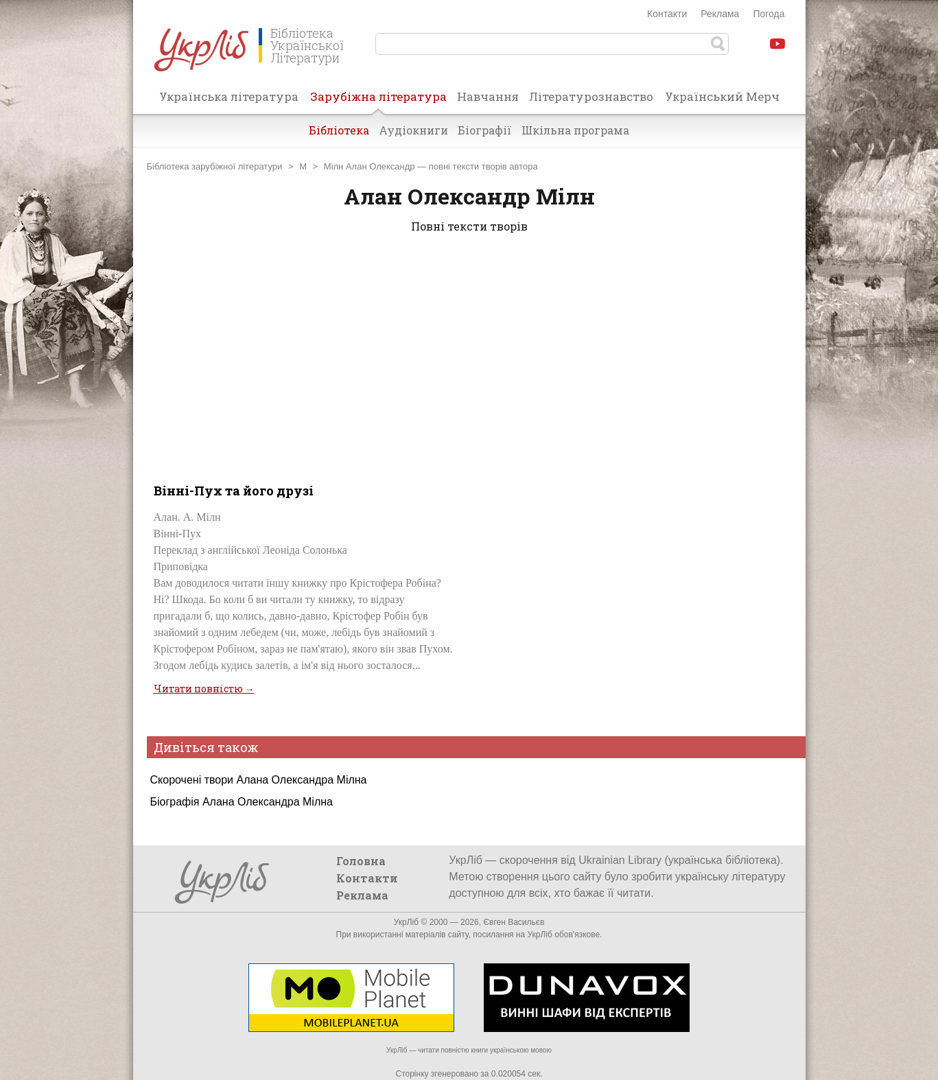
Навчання (488, 96)
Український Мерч (722, 96)
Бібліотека (339, 130)
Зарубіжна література (378, 101)
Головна (361, 861)
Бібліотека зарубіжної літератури (215, 166)
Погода (768, 14)
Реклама (720, 14)
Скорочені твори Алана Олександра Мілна (258, 780)
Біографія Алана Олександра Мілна (241, 802)
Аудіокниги (413, 130)
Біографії (485, 130)
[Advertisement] (469, 355)
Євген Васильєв (513, 922)
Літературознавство (591, 96)
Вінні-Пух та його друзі (234, 490)
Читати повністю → (204, 688)
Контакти (667, 14)
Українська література (228, 96)
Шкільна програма (575, 130)
